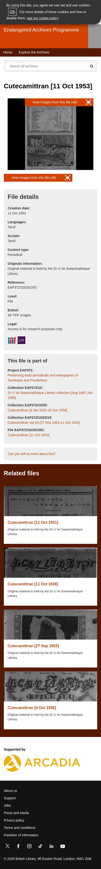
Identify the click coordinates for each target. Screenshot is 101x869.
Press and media (16, 813)
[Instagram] (29, 847)
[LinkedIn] (51, 847)
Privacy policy (14, 820)
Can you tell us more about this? (32, 454)
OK (12, 12)
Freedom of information (21, 835)
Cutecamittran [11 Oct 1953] (28, 435)
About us (10, 791)
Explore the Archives (34, 52)
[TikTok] (40, 847)
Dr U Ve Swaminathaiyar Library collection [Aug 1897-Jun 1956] (50, 395)
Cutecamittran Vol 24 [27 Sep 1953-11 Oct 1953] (44, 422)
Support (10, 798)
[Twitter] (7, 847)
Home (7, 52)
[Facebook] (18, 847)
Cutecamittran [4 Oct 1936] (32, 708)
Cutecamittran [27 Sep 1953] (33, 646)
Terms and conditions (19, 828)
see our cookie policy (42, 18)
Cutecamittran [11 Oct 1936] (33, 584)
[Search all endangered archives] (47, 66)
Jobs (7, 805)
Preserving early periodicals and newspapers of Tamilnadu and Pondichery (43, 377)
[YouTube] (62, 847)
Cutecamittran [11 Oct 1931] (33, 522)
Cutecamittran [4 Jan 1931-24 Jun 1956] (37, 410)
